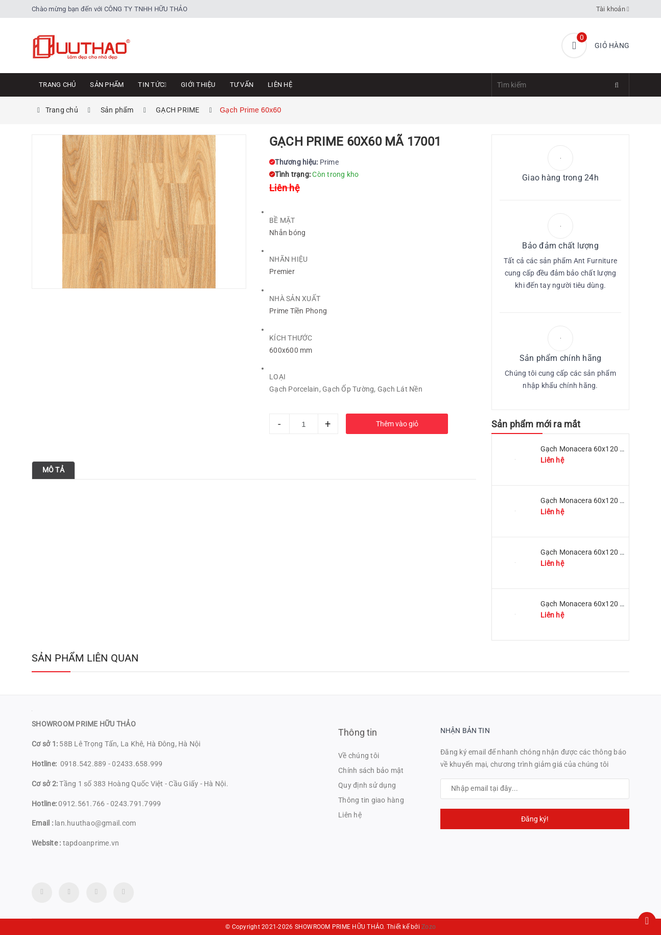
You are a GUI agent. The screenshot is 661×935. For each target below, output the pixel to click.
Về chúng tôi (358, 755)
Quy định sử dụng (367, 785)
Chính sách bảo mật (371, 770)
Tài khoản (613, 9)
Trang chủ (57, 84)
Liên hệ (280, 84)
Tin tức (152, 84)
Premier (282, 271)
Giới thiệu (198, 84)
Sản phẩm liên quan (85, 658)
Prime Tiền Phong (298, 311)
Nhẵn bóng (287, 233)
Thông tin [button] (357, 732)
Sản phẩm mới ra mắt (535, 424)
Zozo (428, 926)
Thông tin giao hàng (371, 800)
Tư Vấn (242, 84)
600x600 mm (291, 350)
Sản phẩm (107, 84)
